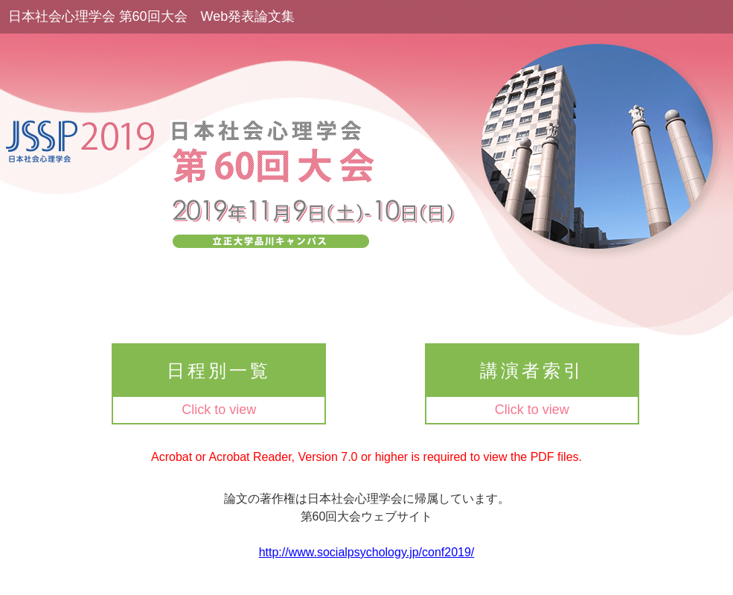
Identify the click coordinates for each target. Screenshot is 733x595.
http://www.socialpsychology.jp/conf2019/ (367, 552)
